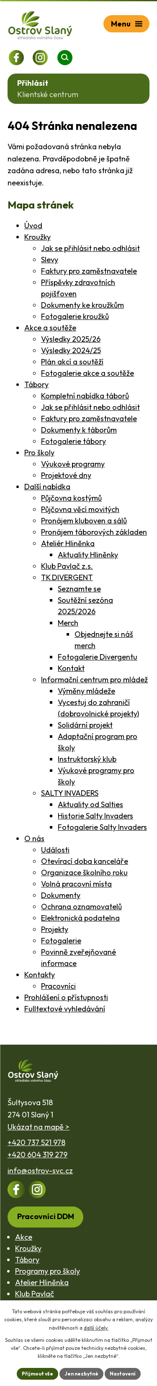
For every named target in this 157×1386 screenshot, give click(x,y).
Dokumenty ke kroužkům (82, 305)
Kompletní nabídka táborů (85, 396)
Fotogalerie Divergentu (97, 657)
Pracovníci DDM (45, 1216)
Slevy (49, 259)
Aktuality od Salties (90, 804)
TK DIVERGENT (67, 577)
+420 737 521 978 (36, 1142)
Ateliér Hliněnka (68, 543)
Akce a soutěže (50, 328)
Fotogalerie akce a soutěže (87, 373)
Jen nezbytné (81, 1373)
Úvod (33, 225)
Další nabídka (47, 486)
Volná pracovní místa (76, 884)
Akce (23, 1237)
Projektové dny (66, 475)
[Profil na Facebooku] (16, 57)
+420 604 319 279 (37, 1154)
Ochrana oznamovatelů (81, 906)
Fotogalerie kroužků (75, 316)
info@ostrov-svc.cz (40, 1170)
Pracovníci (58, 986)
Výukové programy (73, 464)
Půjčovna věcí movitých (80, 509)
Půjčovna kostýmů (71, 498)
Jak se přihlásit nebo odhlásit (90, 248)
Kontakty (39, 974)
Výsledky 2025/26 (70, 339)
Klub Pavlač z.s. (67, 566)
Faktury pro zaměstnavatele (89, 271)
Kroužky (37, 237)
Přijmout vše (37, 1373)
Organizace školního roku (84, 872)
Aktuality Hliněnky (88, 555)
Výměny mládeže (86, 691)
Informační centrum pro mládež (94, 679)
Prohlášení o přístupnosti (66, 997)
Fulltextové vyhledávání (64, 1009)
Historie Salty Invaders (95, 816)
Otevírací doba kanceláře (84, 861)
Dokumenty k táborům (79, 430)
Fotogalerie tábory (73, 441)
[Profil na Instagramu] (40, 57)
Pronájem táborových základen (94, 532)
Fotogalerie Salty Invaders (102, 827)
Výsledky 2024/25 (71, 350)
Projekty (54, 929)
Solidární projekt (85, 725)
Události (55, 850)
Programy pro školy (47, 1271)
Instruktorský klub (87, 759)
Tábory (36, 384)
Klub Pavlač (34, 1294)
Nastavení (123, 1373)
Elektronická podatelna (80, 918)
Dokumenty (60, 895)
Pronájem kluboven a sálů (84, 520)
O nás (34, 838)
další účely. (96, 1328)
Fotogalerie (61, 940)
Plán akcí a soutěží (72, 362)
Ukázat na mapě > (38, 1127)
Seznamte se (79, 589)
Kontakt (71, 668)
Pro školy (39, 452)
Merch (68, 623)
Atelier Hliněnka (42, 1282)
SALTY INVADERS (69, 793)
